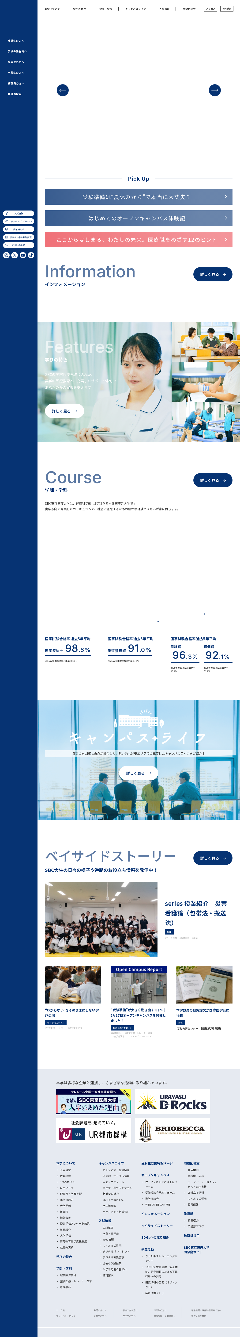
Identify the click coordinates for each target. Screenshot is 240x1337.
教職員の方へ (16, 83)
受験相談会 (18, 229)
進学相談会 (152, 1198)
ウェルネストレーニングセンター (161, 1258)
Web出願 (108, 1239)
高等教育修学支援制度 (73, 1241)
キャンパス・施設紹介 (116, 1170)
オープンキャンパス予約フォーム (161, 1184)
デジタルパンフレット (22, 221)
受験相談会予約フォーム (160, 1192)
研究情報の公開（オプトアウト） (161, 1284)
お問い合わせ (18, 245)
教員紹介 (65, 1229)
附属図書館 (191, 1163)
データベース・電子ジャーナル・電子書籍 (204, 1184)
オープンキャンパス (155, 1175)
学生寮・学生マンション (117, 1188)
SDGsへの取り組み (155, 1237)
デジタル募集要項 (113, 1257)
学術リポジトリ (154, 1293)
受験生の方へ (16, 40)
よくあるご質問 (112, 1245)
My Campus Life (113, 1200)
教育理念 (65, 1176)
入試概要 (108, 1228)
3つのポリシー (69, 1182)
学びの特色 (79, 9)
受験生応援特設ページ (157, 1163)
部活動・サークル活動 (116, 1176)
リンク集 (60, 1310)
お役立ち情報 (196, 1192)
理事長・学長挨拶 (71, 1193)
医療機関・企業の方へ (164, 1316)
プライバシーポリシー (67, 1316)
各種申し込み (196, 1176)
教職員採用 (15, 94)
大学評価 (65, 1235)
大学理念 (65, 1170)
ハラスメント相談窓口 (116, 1212)
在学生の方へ (16, 62)
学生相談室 (109, 1205)
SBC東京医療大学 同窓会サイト (196, 1249)
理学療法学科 (68, 1275)
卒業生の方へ (16, 72)
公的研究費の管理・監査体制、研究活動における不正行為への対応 (161, 1271)
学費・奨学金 (111, 1233)
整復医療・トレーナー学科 (76, 1281)
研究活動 (147, 1249)
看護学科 (65, 1287)
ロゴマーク (66, 1188)
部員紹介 (193, 1220)
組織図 (64, 1212)
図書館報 (193, 1204)
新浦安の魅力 (111, 1193)
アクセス (210, 8)
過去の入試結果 (112, 1263)
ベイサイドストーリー (157, 1225)
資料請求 (227, 8)
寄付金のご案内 (198, 1316)
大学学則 (65, 1205)
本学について (52, 9)
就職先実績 (66, 1247)
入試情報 (19, 213)
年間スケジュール (113, 1182)
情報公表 (65, 1217)
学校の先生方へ (17, 51)
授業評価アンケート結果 (75, 1223)
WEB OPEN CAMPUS (158, 1204)
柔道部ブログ (196, 1226)
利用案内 (193, 1170)
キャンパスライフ (135, 9)
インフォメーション (155, 1213)
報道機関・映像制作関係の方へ (206, 1310)
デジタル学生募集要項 (20, 237)
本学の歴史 (66, 1200)
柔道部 (188, 1213)
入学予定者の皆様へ (115, 1269)
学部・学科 (105, 9)
